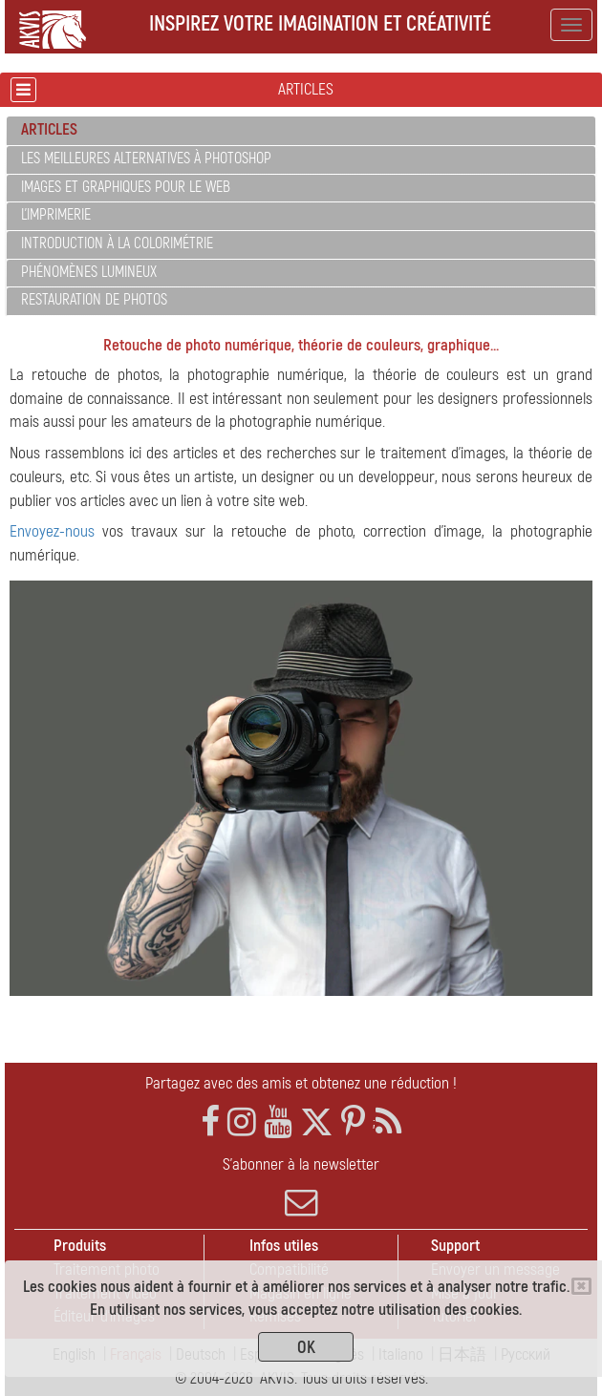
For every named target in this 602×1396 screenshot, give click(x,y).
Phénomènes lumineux (89, 272)
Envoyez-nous (52, 531)
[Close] (581, 1286)
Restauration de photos (94, 299)
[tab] (301, 130)
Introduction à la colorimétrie (117, 243)
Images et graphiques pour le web (125, 187)
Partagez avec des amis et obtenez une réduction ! (301, 1083)
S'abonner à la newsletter (301, 1186)
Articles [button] (49, 129)
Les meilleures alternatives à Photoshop (146, 158)
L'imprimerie (56, 214)
